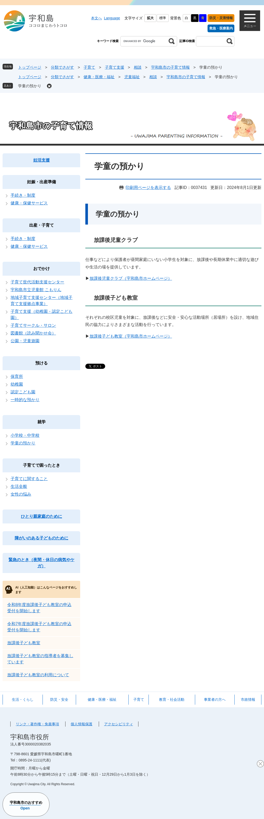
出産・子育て (41, 225)
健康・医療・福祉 (99, 77)
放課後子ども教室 (23, 643)
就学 (41, 422)
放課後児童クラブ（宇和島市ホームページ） (130, 278)
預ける (41, 363)
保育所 (17, 376)
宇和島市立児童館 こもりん (36, 290)
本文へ (96, 18)
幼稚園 (17, 384)
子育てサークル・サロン (33, 325)
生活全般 (19, 486)
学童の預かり (29, 86)
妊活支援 (41, 160)
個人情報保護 (81, 724)
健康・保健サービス (29, 203)
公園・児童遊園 (25, 341)
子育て (89, 67)
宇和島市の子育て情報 (170, 67)
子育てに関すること (29, 478)
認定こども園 (23, 392)
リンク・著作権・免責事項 (37, 724)
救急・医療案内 (221, 28)
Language (112, 18)
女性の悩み (21, 494)
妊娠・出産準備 (41, 182)
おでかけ (41, 268)
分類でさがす (62, 67)
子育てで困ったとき (41, 465)
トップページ (29, 67)
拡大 (150, 18)
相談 (138, 67)
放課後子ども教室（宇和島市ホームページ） (130, 336)
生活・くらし (23, 699)
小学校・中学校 (25, 435)
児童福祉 (132, 77)
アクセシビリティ (118, 724)
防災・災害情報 (221, 18)
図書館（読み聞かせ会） (33, 333)
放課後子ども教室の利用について (38, 675)
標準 (162, 18)
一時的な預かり (25, 399)
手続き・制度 (23, 195)
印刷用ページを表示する (148, 187)
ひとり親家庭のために (41, 516)
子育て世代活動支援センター (37, 282)
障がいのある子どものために (41, 538)
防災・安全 (59, 699)
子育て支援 (114, 67)
